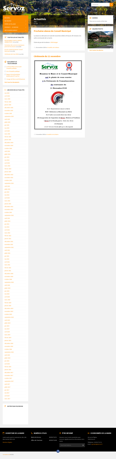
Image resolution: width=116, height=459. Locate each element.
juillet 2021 (7, 253)
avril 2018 (7, 364)
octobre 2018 (8, 349)
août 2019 (7, 320)
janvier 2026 (8, 105)
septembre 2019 (9, 317)
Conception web (6, 454)
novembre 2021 (9, 244)
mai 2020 (7, 294)
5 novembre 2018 (40, 134)
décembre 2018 (9, 343)
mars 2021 (7, 265)
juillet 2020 (7, 288)
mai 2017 (7, 393)
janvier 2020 (8, 305)
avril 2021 (7, 262)
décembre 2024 (9, 142)
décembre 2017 (9, 372)
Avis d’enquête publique (13, 71)
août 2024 (7, 151)
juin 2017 (7, 390)
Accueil (36, 23)
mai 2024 (7, 160)
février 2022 (8, 235)
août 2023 (7, 186)
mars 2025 (7, 134)
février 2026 (8, 102)
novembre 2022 (9, 209)
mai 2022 (7, 227)
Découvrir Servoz (11, 30)
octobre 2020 (8, 279)
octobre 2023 (8, 180)
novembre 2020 (9, 276)
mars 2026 (7, 99)
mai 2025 (7, 128)
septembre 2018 (9, 352)
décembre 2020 (9, 273)
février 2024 (8, 169)
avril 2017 (7, 396)
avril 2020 (7, 297)
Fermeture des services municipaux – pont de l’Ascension (15, 45)
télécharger (54, 42)
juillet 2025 (7, 122)
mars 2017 (7, 398)
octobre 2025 (8, 113)
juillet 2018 (7, 358)
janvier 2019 (8, 340)
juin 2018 (7, 361)
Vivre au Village (10, 24)
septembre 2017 (9, 381)
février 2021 (8, 267)
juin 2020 (7, 291)
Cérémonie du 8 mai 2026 (11, 54)
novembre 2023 (9, 177)
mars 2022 (7, 233)
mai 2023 (7, 195)
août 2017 (7, 384)
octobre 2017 (8, 378)
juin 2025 (7, 125)
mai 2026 (7, 93)
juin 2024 (7, 157)
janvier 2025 (8, 139)
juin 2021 (7, 256)
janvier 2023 (8, 204)
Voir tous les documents (12, 82)
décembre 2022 (9, 206)
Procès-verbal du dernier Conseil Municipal (14, 50)
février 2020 (8, 302)
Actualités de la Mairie (53, 47)
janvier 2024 (8, 171)
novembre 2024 (9, 145)
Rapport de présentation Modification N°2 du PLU (13, 75)
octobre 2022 (8, 212)
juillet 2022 (7, 221)
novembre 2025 (9, 110)
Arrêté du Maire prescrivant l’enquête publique (13, 67)
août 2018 (7, 355)
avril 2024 (7, 163)
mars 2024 (7, 166)
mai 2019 (7, 329)
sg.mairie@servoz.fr (96, 444)
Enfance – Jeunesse (11, 27)
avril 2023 (7, 198)
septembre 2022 (9, 215)
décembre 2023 (9, 174)
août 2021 (7, 250)
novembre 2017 (9, 375)
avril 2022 (7, 230)
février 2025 (8, 136)
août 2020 (7, 285)
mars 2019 (7, 335)
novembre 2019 (9, 311)
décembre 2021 (9, 241)
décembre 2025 (9, 107)
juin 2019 (7, 326)
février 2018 (8, 366)
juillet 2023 (7, 189)
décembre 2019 (9, 308)
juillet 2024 (7, 154)
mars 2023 (7, 201)
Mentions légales (7, 442)
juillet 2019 (7, 323)
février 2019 (8, 337)
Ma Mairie (8, 21)
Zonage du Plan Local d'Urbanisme (15, 79)
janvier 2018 (8, 369)
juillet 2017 (7, 387)
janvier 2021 (8, 270)
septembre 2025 (9, 116)
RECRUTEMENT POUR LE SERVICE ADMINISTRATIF (13, 41)
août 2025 (7, 119)
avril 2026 (7, 96)
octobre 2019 (8, 314)
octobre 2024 (8, 148)
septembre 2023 (9, 183)
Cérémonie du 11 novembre (47, 56)
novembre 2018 (9, 346)
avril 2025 (7, 131)
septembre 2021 (9, 247)
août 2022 (7, 218)
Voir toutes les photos (96, 50)
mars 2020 (7, 300)
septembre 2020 (9, 282)
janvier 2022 (8, 238)
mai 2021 (7, 259)
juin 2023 (7, 192)
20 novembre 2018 (41, 47)
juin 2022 (7, 224)
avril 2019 (7, 332)
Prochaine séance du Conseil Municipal (52, 31)
